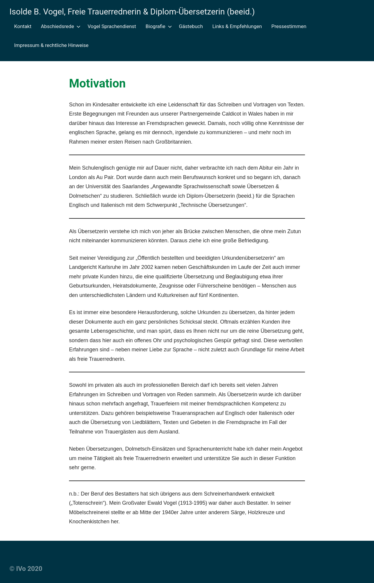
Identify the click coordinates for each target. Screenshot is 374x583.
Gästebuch (191, 26)
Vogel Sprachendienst (112, 26)
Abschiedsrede (59, 26)
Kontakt (23, 26)
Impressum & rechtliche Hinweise (51, 45)
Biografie (157, 26)
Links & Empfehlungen (237, 26)
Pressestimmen (288, 26)
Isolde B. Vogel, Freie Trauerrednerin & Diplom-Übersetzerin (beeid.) (132, 12)
